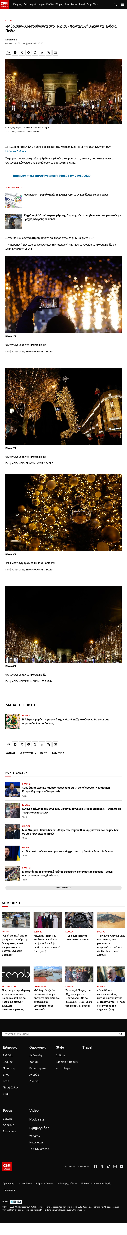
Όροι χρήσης (9, 1183)
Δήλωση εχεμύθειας (68, 1183)
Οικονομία (39, 4)
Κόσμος (59, 4)
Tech (95, 4)
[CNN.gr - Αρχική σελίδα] (7, 1166)
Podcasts (36, 1119)
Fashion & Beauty (67, 1062)
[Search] (121, 1034)
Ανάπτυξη (35, 1055)
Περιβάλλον (11, 1087)
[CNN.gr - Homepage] (4, 4)
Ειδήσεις (17, 4)
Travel (82, 4)
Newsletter (36, 1142)
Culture (60, 1055)
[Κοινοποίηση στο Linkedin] (42, 53)
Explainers (9, 1131)
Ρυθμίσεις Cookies (44, 1183)
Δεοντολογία (25, 1183)
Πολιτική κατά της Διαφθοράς (96, 1183)
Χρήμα (33, 1062)
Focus (74, 4)
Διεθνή (33, 1081)
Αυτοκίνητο (63, 1068)
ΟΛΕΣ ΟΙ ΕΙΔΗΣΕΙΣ (63, 888)
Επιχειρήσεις (38, 1068)
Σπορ (88, 4)
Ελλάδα (49, 4)
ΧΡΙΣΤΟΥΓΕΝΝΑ (28, 753)
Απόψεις (8, 1125)
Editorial (8, 1118)
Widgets (34, 1136)
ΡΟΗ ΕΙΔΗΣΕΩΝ (16, 772)
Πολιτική (28, 4)
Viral (6, 1093)
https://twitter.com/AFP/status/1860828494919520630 (51, 176)
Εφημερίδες (39, 1128)
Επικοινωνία (9, 1190)
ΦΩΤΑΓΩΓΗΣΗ (59, 753)
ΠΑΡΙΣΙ (43, 753)
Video (34, 1110)
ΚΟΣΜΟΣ (10, 20)
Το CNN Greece (39, 1149)
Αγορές (34, 1074)
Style (67, 4)
